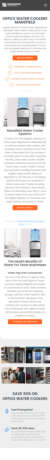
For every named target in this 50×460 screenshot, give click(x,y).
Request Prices (25, 57)
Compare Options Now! (25, 321)
